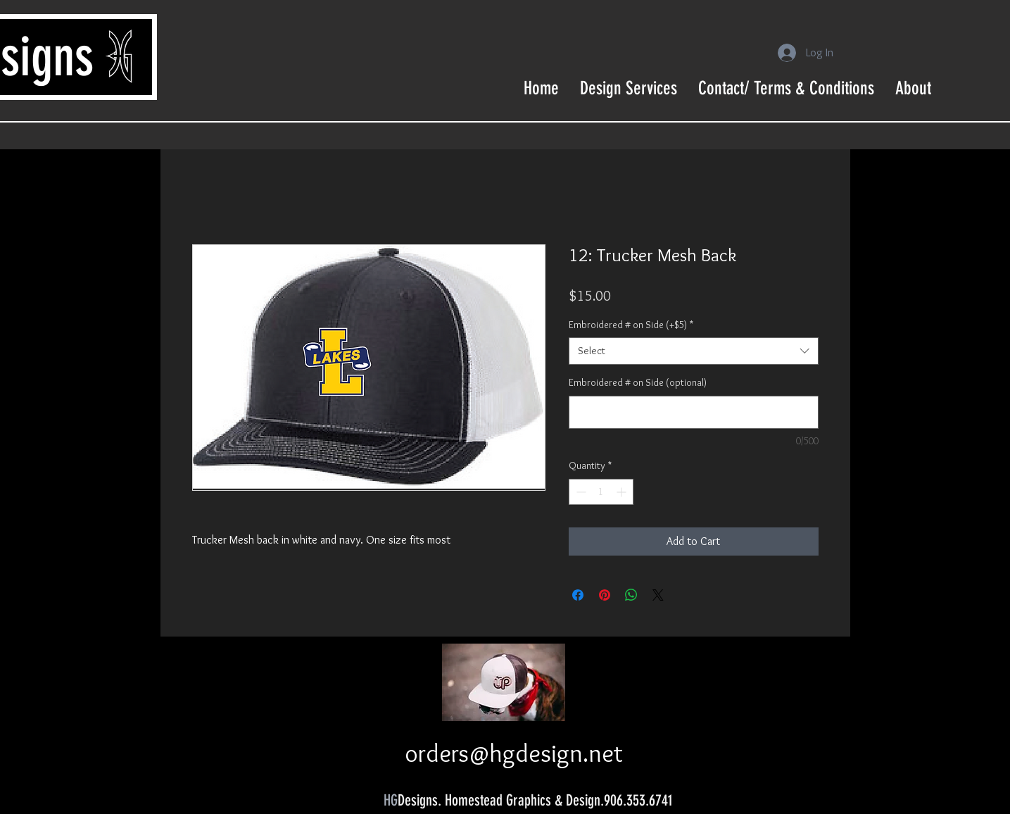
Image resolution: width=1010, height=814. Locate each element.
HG (391, 800)
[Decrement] (579, 492)
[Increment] (622, 492)
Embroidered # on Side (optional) (638, 382)
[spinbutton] (601, 492)
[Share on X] (658, 595)
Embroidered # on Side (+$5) (631, 324)
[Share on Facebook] (577, 595)
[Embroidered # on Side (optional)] (693, 412)
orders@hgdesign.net (514, 753)
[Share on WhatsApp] (631, 595)
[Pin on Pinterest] (604, 595)
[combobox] (694, 351)
